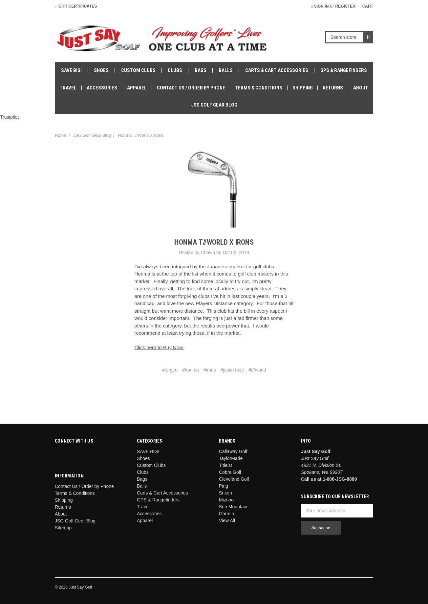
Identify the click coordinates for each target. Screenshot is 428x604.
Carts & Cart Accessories (276, 70)
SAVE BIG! (71, 70)
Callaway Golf (233, 451)
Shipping (302, 88)
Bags (200, 70)
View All (227, 520)
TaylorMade (231, 458)
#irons (209, 370)
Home (60, 135)
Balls (226, 70)
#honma (190, 370)
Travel (68, 88)
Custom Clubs (138, 70)
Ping (223, 486)
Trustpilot (9, 117)
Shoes (101, 70)
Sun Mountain (233, 506)
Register (345, 6)
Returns (333, 88)
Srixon (225, 492)
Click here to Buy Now (159, 347)
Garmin (226, 513)
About (360, 88)
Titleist (225, 465)
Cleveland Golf (234, 479)
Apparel (137, 88)
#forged (170, 370)
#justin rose (232, 370)
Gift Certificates (76, 6)
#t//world (257, 370)
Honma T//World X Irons (140, 135)
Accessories (102, 88)
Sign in (320, 6)
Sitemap (63, 527)
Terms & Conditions (258, 88)
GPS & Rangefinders (343, 70)
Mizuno (226, 499)
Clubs (175, 70)
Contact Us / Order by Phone (191, 88)
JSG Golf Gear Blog (214, 105)
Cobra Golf (230, 472)
